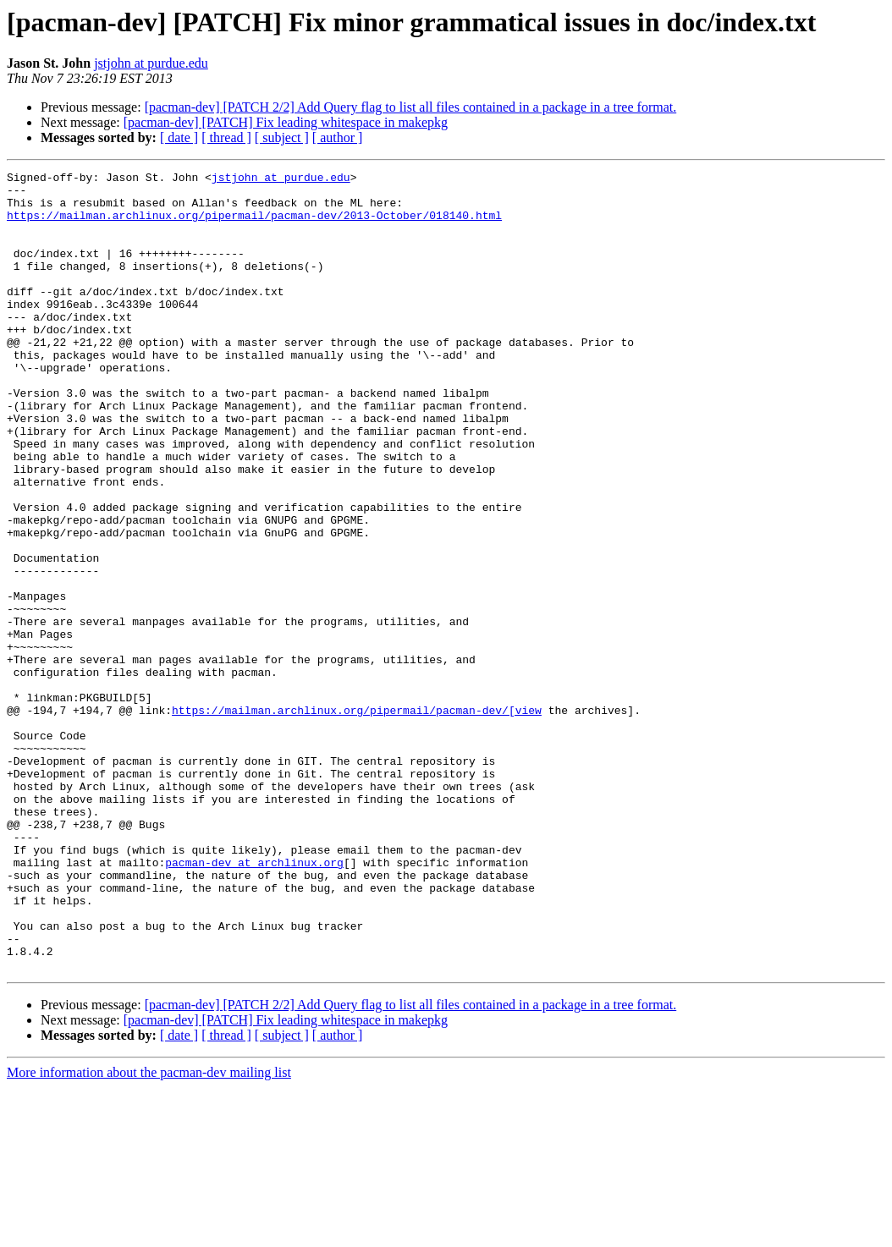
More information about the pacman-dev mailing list (149, 1232)
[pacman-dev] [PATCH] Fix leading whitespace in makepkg (286, 122)
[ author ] (337, 137)
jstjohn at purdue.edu (151, 63)
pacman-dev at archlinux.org (254, 1001)
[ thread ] (226, 137)
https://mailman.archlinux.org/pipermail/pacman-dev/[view (357, 819)
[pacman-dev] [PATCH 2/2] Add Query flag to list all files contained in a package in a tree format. (411, 107)
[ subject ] (282, 137)
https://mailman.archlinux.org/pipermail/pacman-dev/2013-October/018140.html (254, 225)
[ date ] (179, 137)
